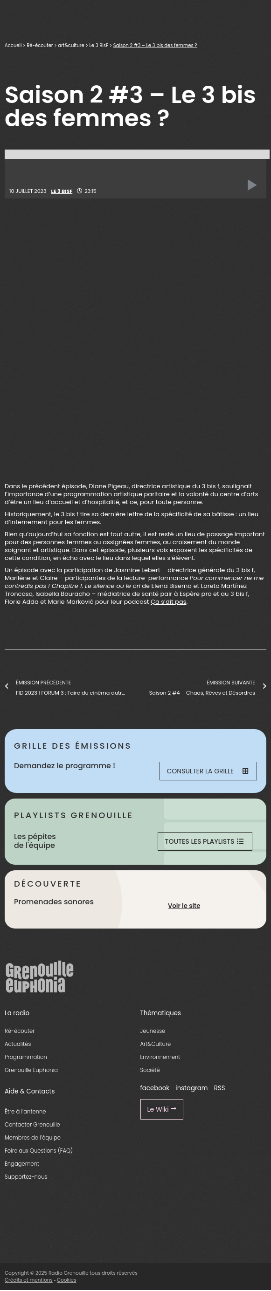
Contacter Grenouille (32, 1124)
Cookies (66, 1280)
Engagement (22, 1164)
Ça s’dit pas (168, 601)
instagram (191, 1088)
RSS (219, 1088)
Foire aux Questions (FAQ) (39, 1150)
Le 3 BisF (98, 45)
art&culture (71, 45)
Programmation (26, 1057)
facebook (155, 1088)
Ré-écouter (40, 45)
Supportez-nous (26, 1177)
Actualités (18, 1044)
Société (150, 1070)
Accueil (13, 45)
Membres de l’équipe (33, 1137)
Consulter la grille (207, 771)
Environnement (160, 1057)
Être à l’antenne (25, 1111)
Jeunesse (153, 1031)
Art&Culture (155, 1044)
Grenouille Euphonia (31, 1070)
